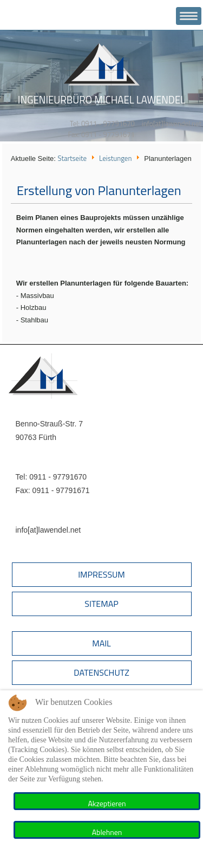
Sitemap (101, 603)
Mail (101, 643)
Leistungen (115, 158)
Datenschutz (101, 672)
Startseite (72, 158)
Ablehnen (107, 832)
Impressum (101, 574)
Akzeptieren (107, 803)
